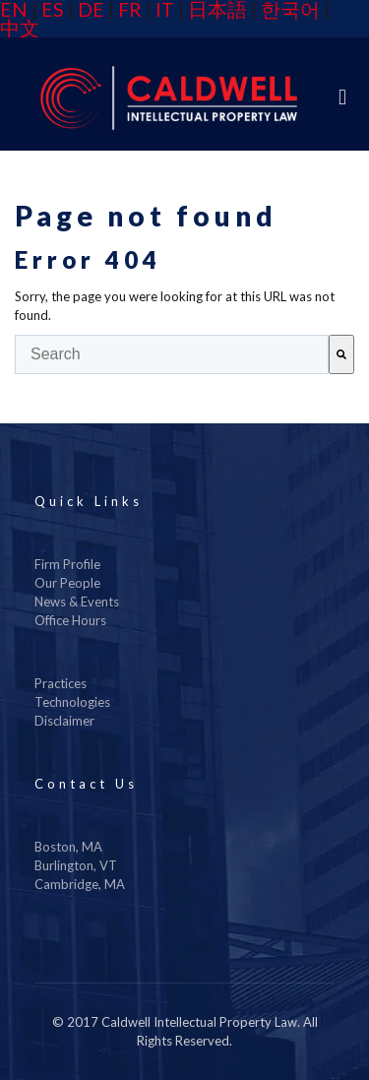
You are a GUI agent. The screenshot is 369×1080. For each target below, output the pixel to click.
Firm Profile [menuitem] (67, 564)
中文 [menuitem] (19, 28)
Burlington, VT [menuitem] (75, 865)
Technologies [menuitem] (72, 702)
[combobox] (172, 354)
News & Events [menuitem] (76, 601)
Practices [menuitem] (60, 683)
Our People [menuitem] (67, 583)
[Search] (341, 354)
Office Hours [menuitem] (70, 620)
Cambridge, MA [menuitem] (79, 884)
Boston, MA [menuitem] (68, 847)
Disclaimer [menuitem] (64, 721)
